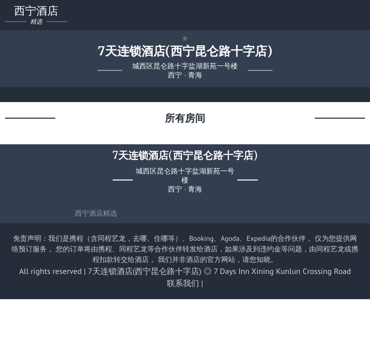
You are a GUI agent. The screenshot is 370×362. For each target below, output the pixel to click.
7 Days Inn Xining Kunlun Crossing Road (282, 271)
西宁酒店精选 (96, 213)
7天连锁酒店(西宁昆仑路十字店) (145, 271)
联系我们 (183, 283)
